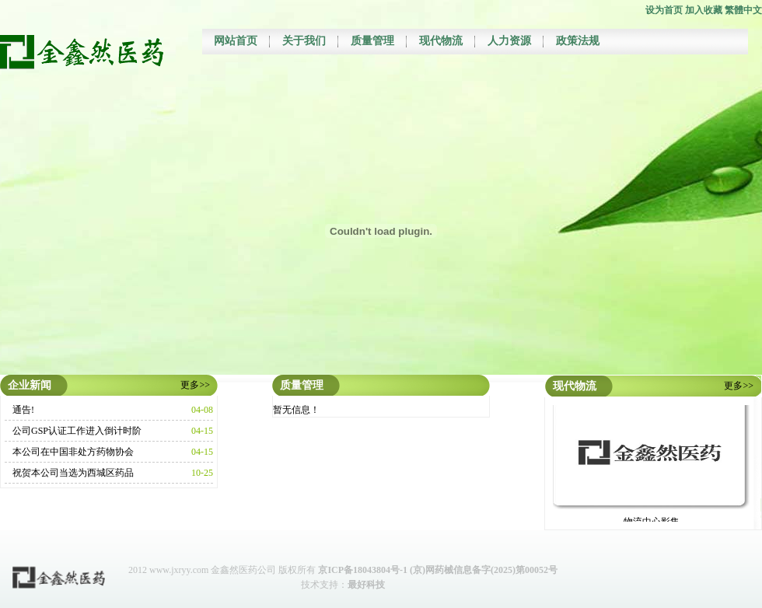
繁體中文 (743, 10)
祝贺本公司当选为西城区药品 (73, 472)
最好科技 (366, 584)
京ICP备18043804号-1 (362, 569)
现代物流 (441, 41)
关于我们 (304, 41)
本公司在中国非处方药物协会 (73, 451)
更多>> (195, 384)
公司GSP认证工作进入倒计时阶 (77, 430)
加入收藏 (703, 10)
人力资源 (509, 41)
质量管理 (372, 41)
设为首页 (664, 10)
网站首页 (235, 41)
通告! (23, 409)
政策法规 (577, 41)
